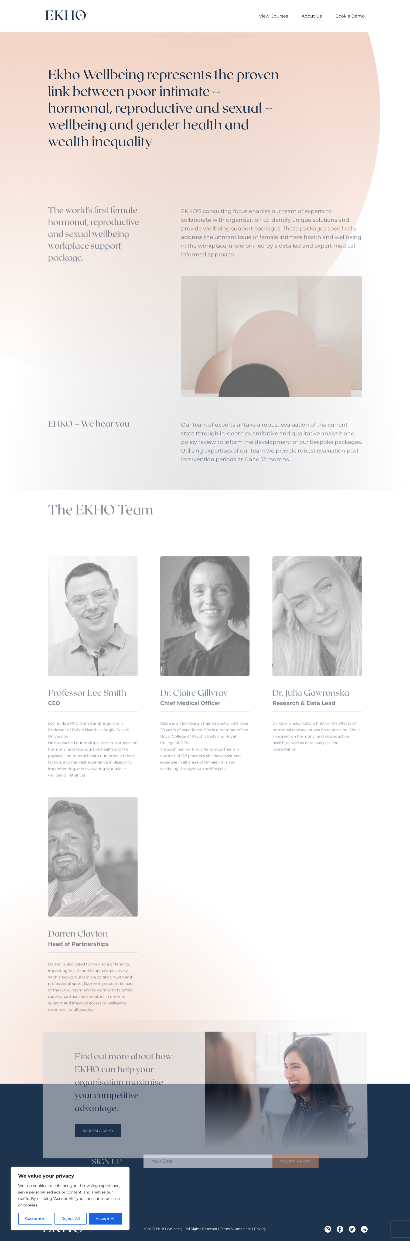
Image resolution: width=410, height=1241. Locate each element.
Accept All (105, 1218)
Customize (35, 1218)
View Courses (273, 16)
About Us (312, 16)
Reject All (71, 1218)
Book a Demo (350, 16)
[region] (70, 1198)
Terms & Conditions (235, 1229)
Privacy (260, 1229)
